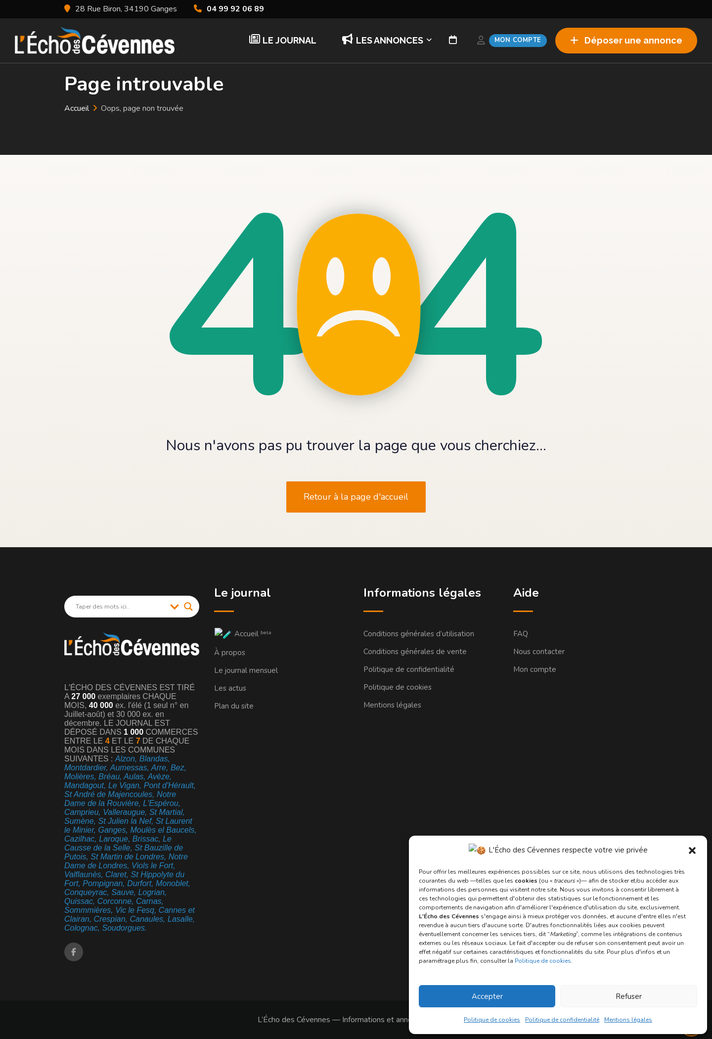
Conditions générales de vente (415, 652)
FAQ (520, 634)
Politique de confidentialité (567, 1020)
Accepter (493, 996)
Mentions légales (633, 1020)
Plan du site (234, 705)
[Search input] (120, 607)
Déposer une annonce (626, 40)
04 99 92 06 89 (235, 8)
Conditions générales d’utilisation (418, 634)
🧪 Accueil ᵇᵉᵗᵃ (238, 634)
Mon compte (534, 669)
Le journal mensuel (246, 669)
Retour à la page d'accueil (356, 497)
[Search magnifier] (188, 607)
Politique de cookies (552, 961)
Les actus (230, 687)
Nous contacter (539, 652)
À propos (229, 652)
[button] (692, 850)
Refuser (631, 996)
